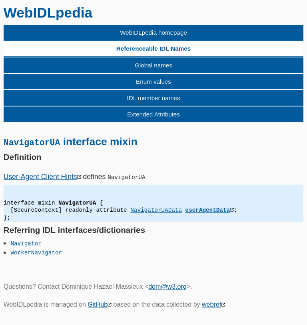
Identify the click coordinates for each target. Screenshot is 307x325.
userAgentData (207, 210)
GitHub (98, 304)
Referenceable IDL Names (153, 48)
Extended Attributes (153, 114)
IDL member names (153, 98)
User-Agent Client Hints (40, 176)
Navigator (25, 243)
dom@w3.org (167, 286)
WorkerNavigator (36, 252)
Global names (153, 65)
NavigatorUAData (156, 210)
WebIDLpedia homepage (153, 32)
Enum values (153, 81)
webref (211, 304)
